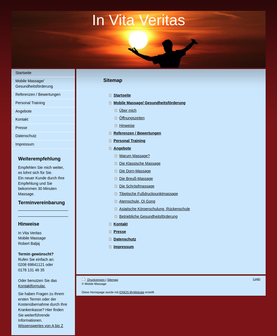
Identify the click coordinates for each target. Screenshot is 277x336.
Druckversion (93, 279)
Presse (120, 231)
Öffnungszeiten (132, 118)
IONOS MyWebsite (131, 292)
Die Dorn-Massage (135, 171)
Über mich (128, 110)
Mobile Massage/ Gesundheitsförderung (150, 103)
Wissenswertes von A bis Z (40, 326)
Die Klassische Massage (140, 163)
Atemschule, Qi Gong (137, 201)
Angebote (122, 148)
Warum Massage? (134, 156)
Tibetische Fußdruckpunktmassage (148, 194)
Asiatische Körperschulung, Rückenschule (154, 209)
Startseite (122, 95)
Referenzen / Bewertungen (137, 133)
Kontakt (121, 224)
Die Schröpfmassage (136, 186)
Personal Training (129, 141)
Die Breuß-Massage (136, 178)
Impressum (124, 247)
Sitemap (112, 279)
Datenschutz (125, 239)
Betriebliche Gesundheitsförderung (148, 216)
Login (256, 279)
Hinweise (127, 125)
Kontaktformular (31, 286)
